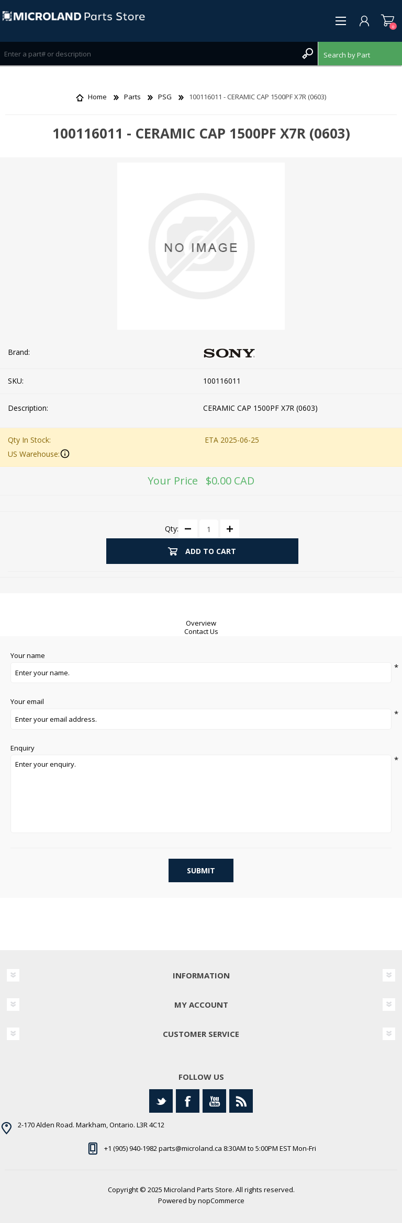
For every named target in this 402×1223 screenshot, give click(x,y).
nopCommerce (221, 1200)
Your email (27, 702)
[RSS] (241, 1101)
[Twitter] (161, 1101)
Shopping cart (387, 20)
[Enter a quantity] (208, 529)
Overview (201, 623)
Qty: (171, 529)
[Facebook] (187, 1101)
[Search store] (148, 53)
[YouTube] (214, 1101)
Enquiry (22, 748)
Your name (27, 656)
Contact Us (201, 631)
